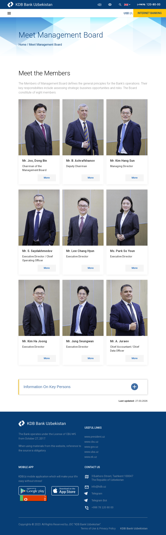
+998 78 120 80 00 (102, 507)
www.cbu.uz (91, 441)
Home (23, 44)
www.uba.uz (91, 451)
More (47, 177)
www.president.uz (94, 436)
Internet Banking (150, 13)
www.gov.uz (91, 446)
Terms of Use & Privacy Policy (98, 528)
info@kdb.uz (98, 486)
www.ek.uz (90, 456)
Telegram (96, 493)
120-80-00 (148, 4)
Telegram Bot (99, 500)
